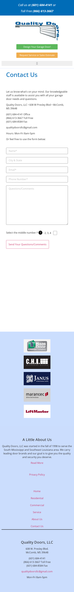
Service (37, 512)
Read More (37, 463)
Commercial (37, 505)
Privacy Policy (37, 474)
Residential (37, 498)
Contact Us (37, 526)
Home (37, 491)
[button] (36, 63)
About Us (37, 519)
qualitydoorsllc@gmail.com (37, 571)
